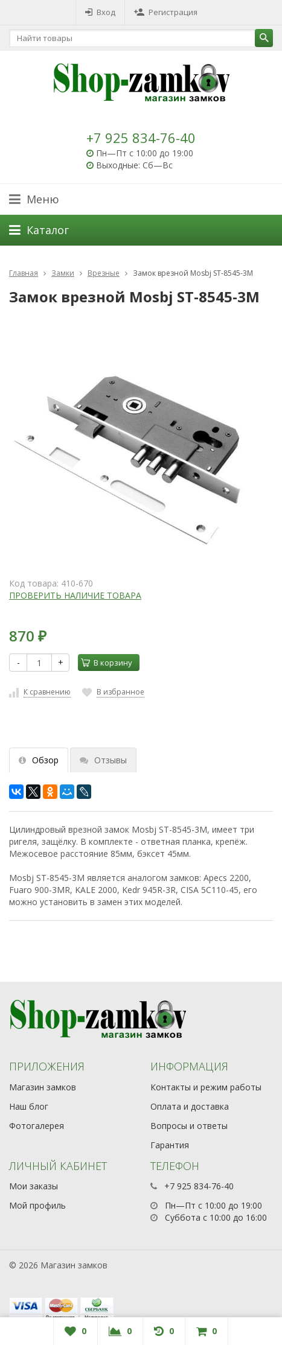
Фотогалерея (36, 1125)
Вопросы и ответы (189, 1125)
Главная (23, 273)
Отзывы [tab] (103, 760)
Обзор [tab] (39, 760)
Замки (62, 273)
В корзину (106, 662)
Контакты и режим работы (205, 1087)
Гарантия (169, 1145)
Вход (100, 12)
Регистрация (165, 12)
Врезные (104, 273)
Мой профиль (37, 1205)
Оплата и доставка (189, 1106)
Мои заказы (33, 1186)
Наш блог (28, 1106)
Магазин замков (42, 1087)
